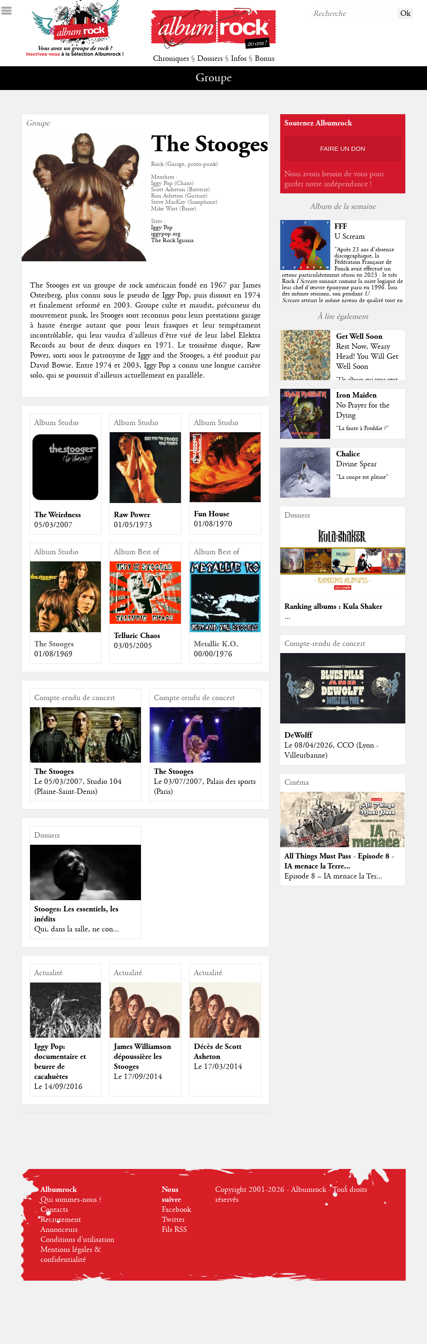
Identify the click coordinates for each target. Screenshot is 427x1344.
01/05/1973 (133, 525)
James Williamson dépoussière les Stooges (142, 1056)
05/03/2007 (53, 525)
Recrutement (60, 1220)
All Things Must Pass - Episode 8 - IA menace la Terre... (339, 861)
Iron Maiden (356, 395)
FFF (340, 226)
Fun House (211, 514)
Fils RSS (174, 1230)
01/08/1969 (53, 654)
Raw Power (132, 515)
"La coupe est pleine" (362, 477)
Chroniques (171, 59)
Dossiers (210, 59)
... (287, 617)
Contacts (54, 1210)
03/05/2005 (133, 646)
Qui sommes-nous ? (70, 1200)
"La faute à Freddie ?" (362, 428)
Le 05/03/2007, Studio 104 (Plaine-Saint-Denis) (78, 787)
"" (342, 281)
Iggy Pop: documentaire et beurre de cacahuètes (60, 1061)
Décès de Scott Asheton (217, 1051)
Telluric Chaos (137, 636)
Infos (238, 59)
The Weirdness (57, 515)
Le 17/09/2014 (138, 1077)
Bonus (264, 59)
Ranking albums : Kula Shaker (333, 606)
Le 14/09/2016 (58, 1087)
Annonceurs (59, 1230)
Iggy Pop (162, 227)
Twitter (173, 1220)
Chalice (348, 454)
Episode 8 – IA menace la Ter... (333, 876)
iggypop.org (166, 234)
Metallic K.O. (216, 644)
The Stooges (54, 644)
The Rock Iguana (172, 240)
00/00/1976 (213, 654)
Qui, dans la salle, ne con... (76, 929)
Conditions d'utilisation (77, 1240)
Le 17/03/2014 (218, 1067)
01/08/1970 (213, 524)
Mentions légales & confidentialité (70, 1255)
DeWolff (298, 735)
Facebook (176, 1210)
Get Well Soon (359, 336)
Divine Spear (356, 464)
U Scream (349, 237)
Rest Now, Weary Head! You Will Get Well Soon (367, 357)
